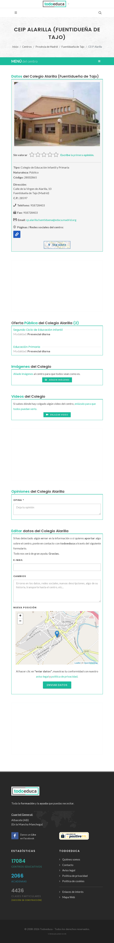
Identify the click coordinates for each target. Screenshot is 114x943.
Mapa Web (68, 897)
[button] (57, 4)
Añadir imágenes (57, 380)
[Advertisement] (57, 286)
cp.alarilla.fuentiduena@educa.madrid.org (51, 220)
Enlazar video (57, 415)
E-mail (18, 560)
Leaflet (77, 663)
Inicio (15, 46)
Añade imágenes (23, 373)
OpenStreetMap (91, 663)
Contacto (67, 864)
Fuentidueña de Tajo (73, 46)
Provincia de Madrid (46, 46)
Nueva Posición (25, 607)
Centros (27, 46)
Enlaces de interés (73, 891)
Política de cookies (73, 881)
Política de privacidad (75, 875)
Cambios (19, 576)
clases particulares (26, 897)
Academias (19, 881)
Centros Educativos (26, 866)
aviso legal (42, 676)
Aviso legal (68, 870)
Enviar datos (57, 684)
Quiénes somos (71, 859)
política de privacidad (64, 676)
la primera (77, 155)
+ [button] (20, 616)
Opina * (18, 500)
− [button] (20, 621)
